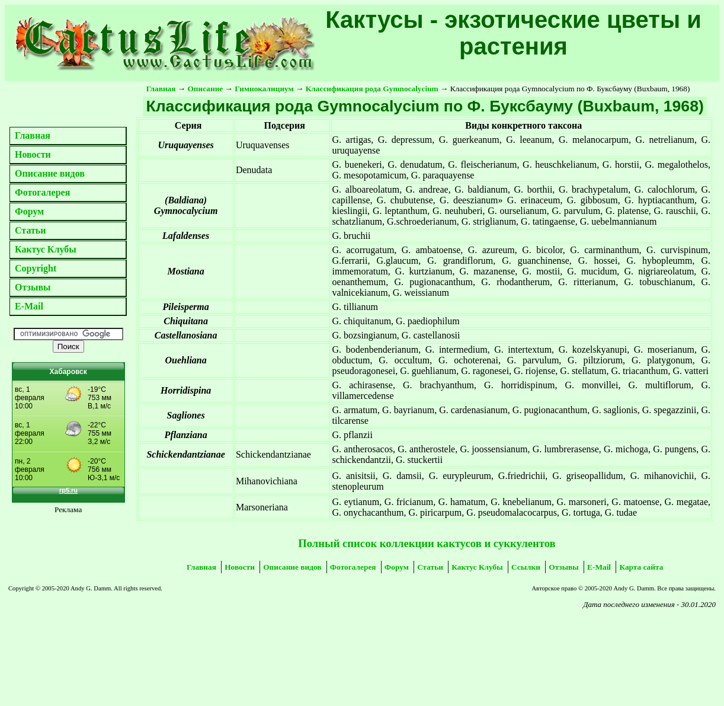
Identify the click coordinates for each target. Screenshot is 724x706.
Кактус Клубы (45, 249)
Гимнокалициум (264, 88)
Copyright (35, 268)
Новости (33, 154)
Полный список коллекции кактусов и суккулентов (426, 543)
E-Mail (29, 306)
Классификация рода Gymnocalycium (372, 88)
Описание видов (50, 173)
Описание (205, 88)
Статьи (30, 230)
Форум (29, 211)
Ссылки (525, 567)
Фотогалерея (42, 192)
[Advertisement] (134, 644)
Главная (32, 135)
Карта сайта (641, 567)
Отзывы (33, 287)
